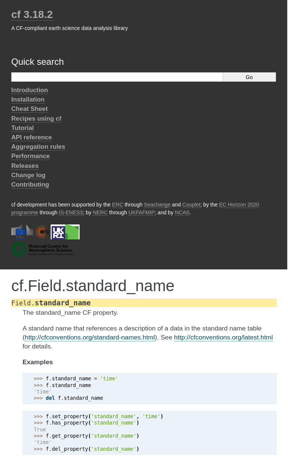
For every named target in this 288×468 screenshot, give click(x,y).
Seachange (157, 205)
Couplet (191, 205)
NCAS (182, 212)
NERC (100, 212)
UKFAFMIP (141, 212)
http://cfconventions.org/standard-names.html (90, 337)
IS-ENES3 (71, 212)
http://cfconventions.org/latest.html (223, 337)
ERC (118, 205)
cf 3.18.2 (32, 14)
